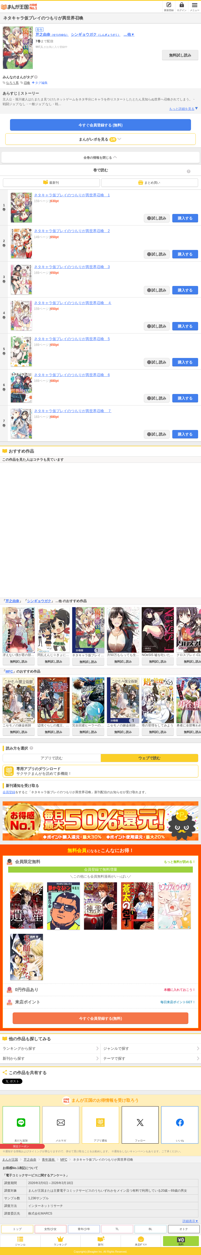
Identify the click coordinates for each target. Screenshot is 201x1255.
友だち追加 (21, 1141)
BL (150, 1229)
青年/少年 (84, 1229)
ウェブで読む (149, 758)
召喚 (27, 83)
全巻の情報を (101, 157)
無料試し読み (180, 55)
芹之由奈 (52, 34)
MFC (9, 671)
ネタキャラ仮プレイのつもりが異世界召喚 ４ (72, 303)
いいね (180, 1140)
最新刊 (51, 182)
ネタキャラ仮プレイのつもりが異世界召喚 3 (72, 267)
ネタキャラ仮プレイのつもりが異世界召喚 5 (72, 339)
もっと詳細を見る (183, 108)
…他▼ (129, 34)
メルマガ (61, 1140)
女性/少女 (50, 1229)
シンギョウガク (95, 34)
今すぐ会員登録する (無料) (100, 125)
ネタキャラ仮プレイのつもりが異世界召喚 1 (72, 195)
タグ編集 (41, 83)
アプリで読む (52, 758)
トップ (17, 1229)
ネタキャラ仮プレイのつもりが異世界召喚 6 (72, 375)
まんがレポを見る (100, 139)
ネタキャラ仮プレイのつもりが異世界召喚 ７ (72, 411)
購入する (185, 218)
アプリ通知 (100, 1140)
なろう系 (12, 83)
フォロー (140, 1140)
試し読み (158, 218)
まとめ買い (149, 182)
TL (117, 1229)
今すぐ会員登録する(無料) (100, 1018)
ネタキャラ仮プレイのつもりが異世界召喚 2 (72, 231)
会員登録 (9, 792)
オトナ (183, 1229)
